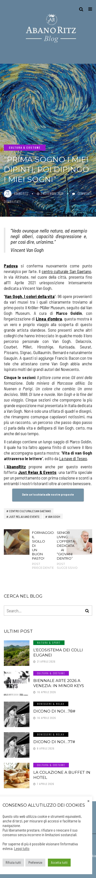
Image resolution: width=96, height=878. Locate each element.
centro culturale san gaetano (30, 511)
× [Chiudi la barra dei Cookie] (88, 800)
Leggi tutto (21, 848)
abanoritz (21, 193)
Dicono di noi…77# (54, 741)
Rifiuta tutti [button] (13, 862)
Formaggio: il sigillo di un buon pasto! (35, 550)
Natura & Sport (49, 642)
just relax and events (24, 516)
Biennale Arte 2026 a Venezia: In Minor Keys (58, 683)
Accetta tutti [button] (59, 862)
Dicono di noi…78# (54, 711)
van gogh (54, 516)
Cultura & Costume (24, 147)
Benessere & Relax (51, 704)
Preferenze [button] (35, 862)
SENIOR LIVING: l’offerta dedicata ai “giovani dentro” (60, 550)
